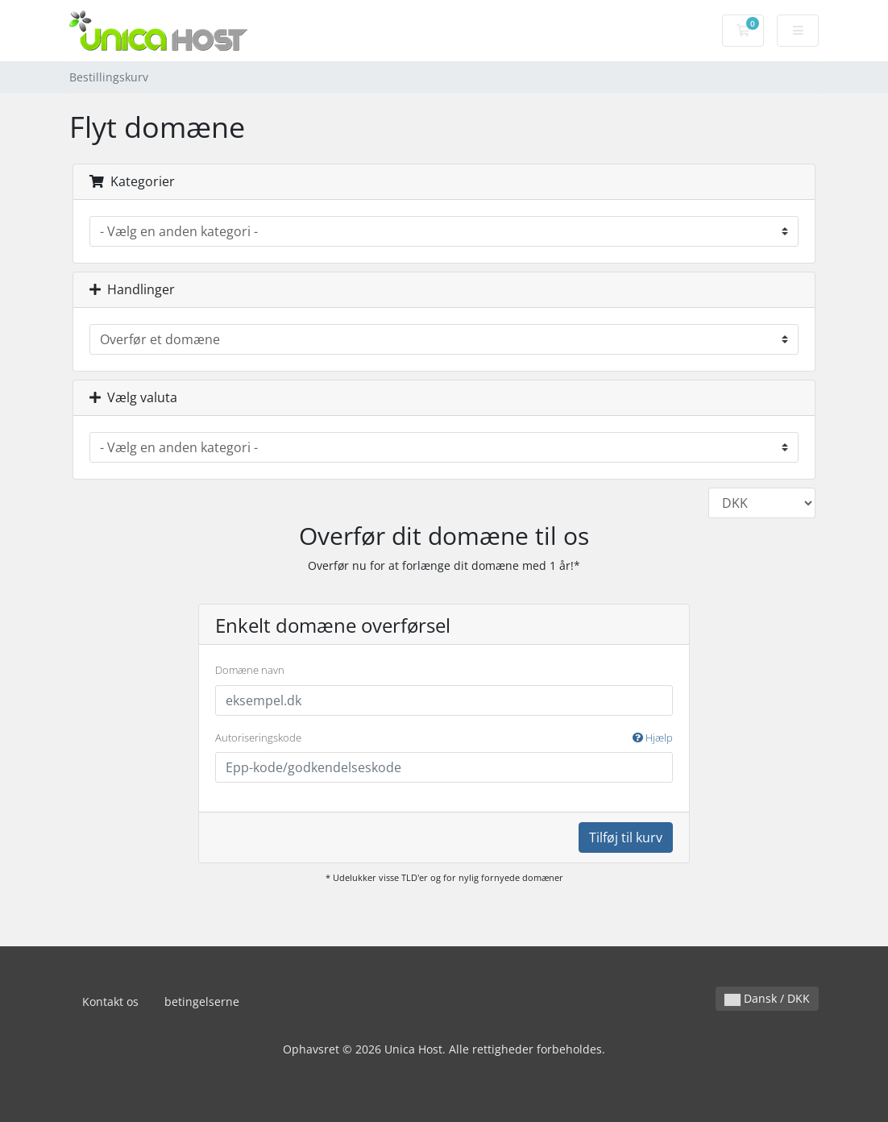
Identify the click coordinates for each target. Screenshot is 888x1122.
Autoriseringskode (444, 738)
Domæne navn (249, 670)
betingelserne (201, 1001)
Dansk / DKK (767, 998)
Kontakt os (110, 1001)
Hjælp (653, 737)
